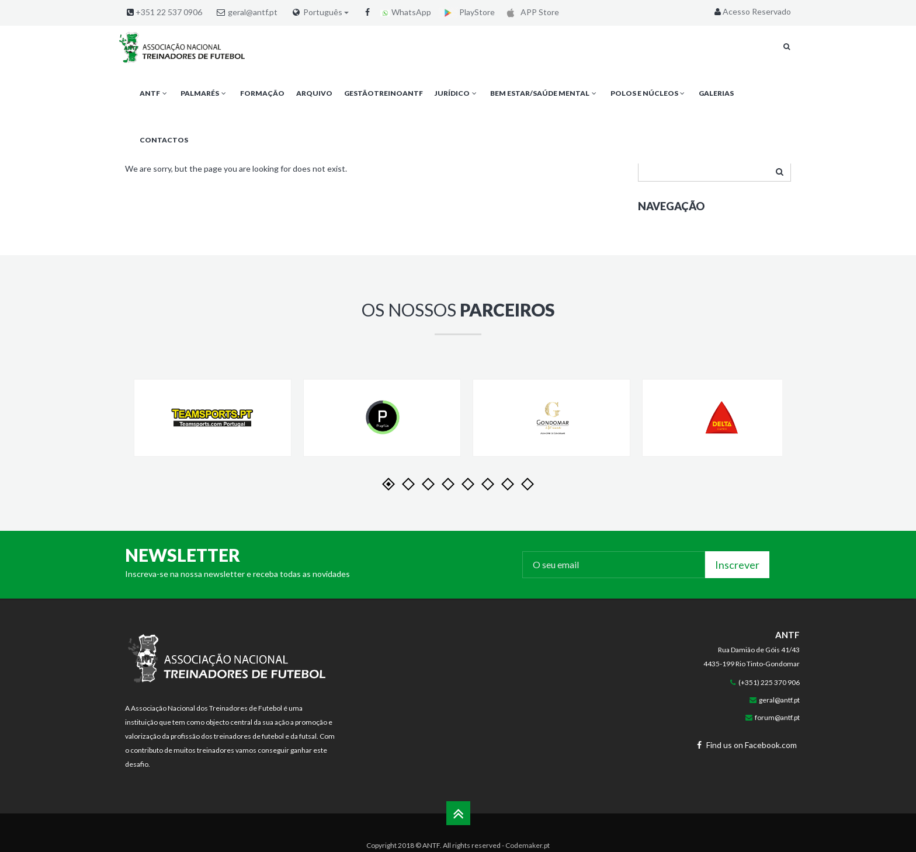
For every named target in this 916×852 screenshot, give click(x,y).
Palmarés (204, 93)
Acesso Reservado (751, 11)
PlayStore (467, 12)
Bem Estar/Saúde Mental (544, 93)
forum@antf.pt (777, 717)
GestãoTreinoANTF (383, 93)
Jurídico (456, 93)
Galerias (716, 93)
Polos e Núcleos (648, 93)
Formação (262, 93)
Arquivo (314, 93)
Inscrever (737, 564)
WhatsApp (405, 12)
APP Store (530, 12)
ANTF (154, 93)
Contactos (164, 139)
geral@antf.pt (252, 12)
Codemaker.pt (527, 845)
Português (326, 12)
